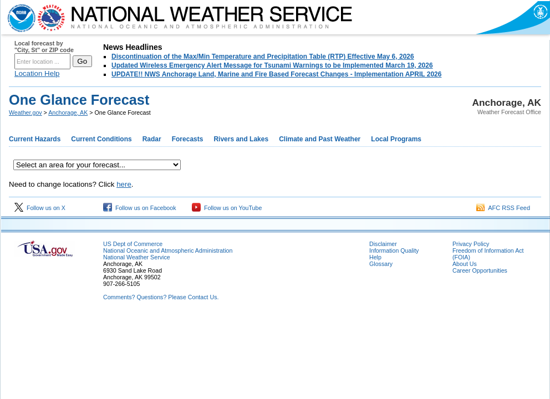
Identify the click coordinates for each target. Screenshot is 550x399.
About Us (464, 263)
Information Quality (394, 250)
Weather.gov (25, 112)
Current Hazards (34, 139)
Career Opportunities (479, 270)
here (123, 184)
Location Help (37, 73)
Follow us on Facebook (139, 207)
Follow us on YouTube (227, 207)
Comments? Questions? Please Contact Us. (160, 297)
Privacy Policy (470, 244)
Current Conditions (101, 139)
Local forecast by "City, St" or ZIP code (44, 46)
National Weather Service (136, 257)
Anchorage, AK (68, 112)
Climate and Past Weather (319, 139)
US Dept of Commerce (132, 244)
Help (375, 257)
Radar (151, 139)
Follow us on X (39, 207)
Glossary (381, 263)
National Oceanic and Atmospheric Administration (167, 250)
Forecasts (187, 139)
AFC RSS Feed (503, 207)
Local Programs (396, 139)
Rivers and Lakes (240, 139)
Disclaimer (383, 244)
